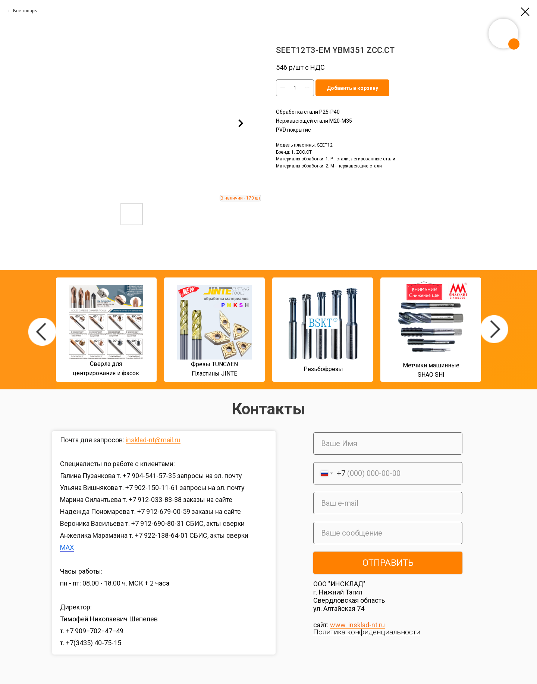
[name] (387, 443)
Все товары (25, 10)
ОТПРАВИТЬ (388, 563)
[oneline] (387, 533)
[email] (387, 503)
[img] (42, 332)
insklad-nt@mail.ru (153, 440)
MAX (67, 547)
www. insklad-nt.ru (357, 625)
